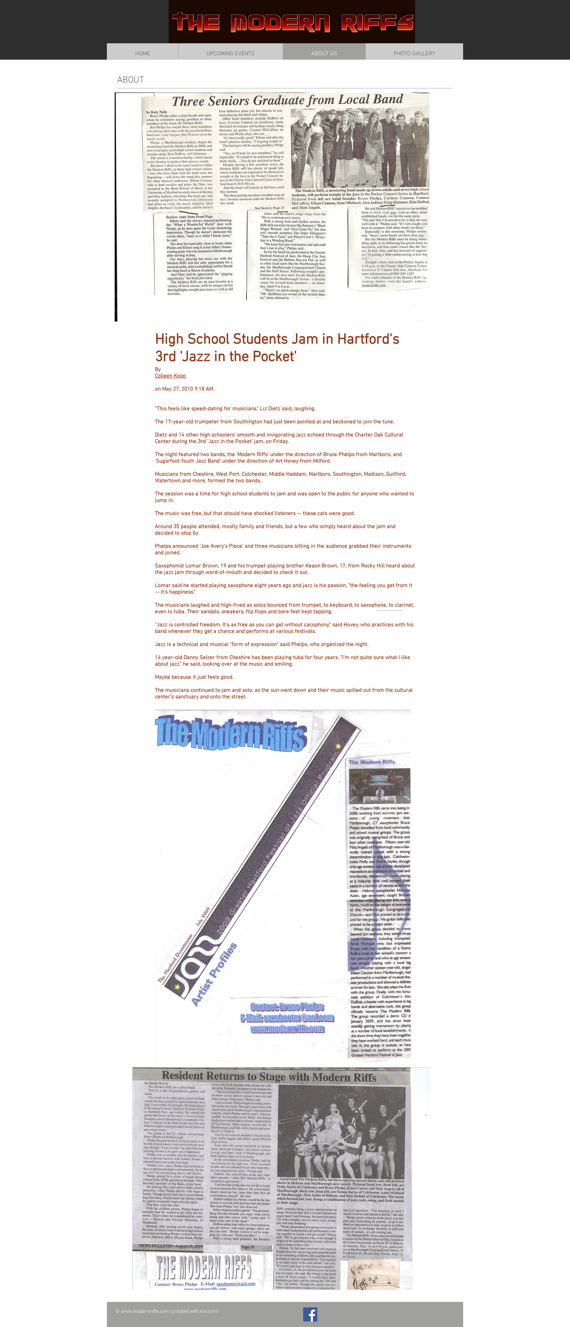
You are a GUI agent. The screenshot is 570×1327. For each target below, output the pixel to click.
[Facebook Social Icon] (310, 1314)
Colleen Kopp (170, 376)
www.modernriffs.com (145, 1311)
